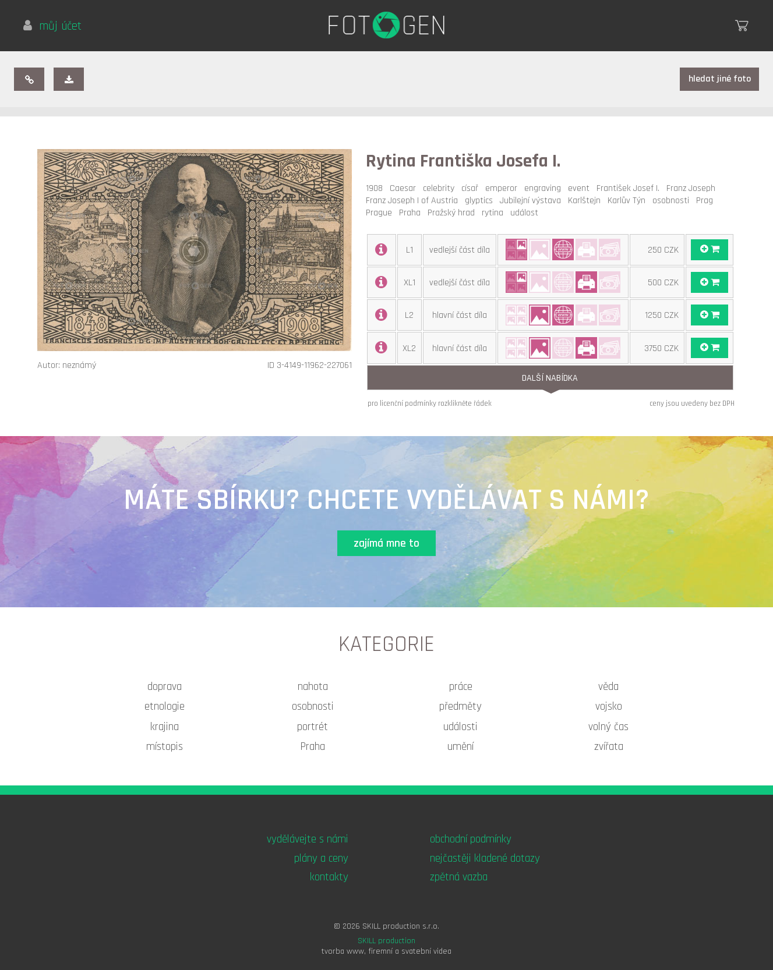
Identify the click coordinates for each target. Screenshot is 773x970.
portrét (312, 727)
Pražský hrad (453, 213)
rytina (495, 213)
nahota (313, 686)
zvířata (608, 746)
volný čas (608, 727)
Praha (412, 213)
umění (460, 746)
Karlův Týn (629, 200)
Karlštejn (586, 200)
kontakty (329, 877)
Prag (707, 200)
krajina (164, 727)
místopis (164, 746)
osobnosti (673, 200)
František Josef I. (630, 188)
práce (460, 686)
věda (608, 686)
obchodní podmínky (470, 839)
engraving (545, 188)
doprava (164, 686)
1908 (376, 188)
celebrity (441, 188)
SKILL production (386, 941)
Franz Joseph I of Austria (414, 200)
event (581, 188)
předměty (460, 706)
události (460, 727)
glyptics (481, 200)
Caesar (405, 188)
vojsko (608, 706)
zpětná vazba (459, 877)
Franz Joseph (693, 188)
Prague (381, 213)
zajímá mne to (386, 543)
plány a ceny (321, 858)
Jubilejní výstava (533, 200)
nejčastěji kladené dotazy (485, 858)
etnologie (164, 706)
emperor (503, 188)
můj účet (52, 26)
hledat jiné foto (720, 79)
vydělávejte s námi (307, 839)
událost (526, 213)
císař (472, 188)
